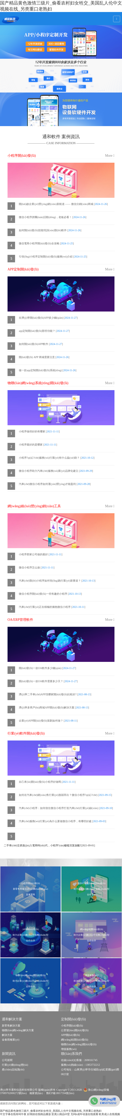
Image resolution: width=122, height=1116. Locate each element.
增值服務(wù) (68, 1049)
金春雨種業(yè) (10, 1039)
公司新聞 (7, 1060)
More (109, 155)
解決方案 (7, 1035)
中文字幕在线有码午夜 (13, 1114)
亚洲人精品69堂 (60, 1114)
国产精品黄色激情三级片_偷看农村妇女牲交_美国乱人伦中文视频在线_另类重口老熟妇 (50, 1110)
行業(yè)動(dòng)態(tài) (15, 1064)
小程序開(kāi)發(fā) (72, 1025)
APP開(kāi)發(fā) (70, 1035)
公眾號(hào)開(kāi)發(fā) (74, 1030)
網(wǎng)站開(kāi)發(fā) (74, 1039)
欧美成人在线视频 (109, 1114)
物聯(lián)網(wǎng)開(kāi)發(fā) (78, 1044)
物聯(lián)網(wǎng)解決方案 (18, 1030)
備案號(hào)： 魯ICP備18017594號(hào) (51, 1093)
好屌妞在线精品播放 (39, 1114)
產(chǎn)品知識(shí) (13, 1069)
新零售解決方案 (11, 1025)
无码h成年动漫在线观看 (84, 1114)
